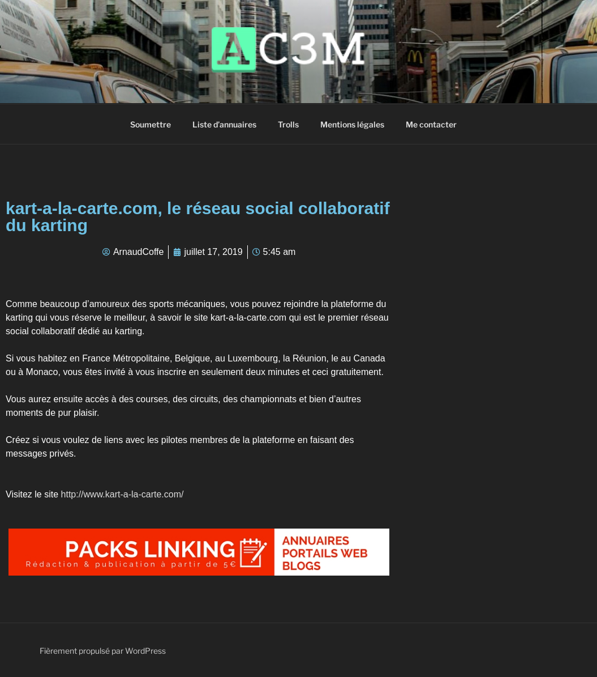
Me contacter (431, 124)
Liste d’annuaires (224, 124)
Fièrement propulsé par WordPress (103, 650)
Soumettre (150, 124)
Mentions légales (352, 124)
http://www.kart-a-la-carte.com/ (122, 494)
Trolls (288, 124)
